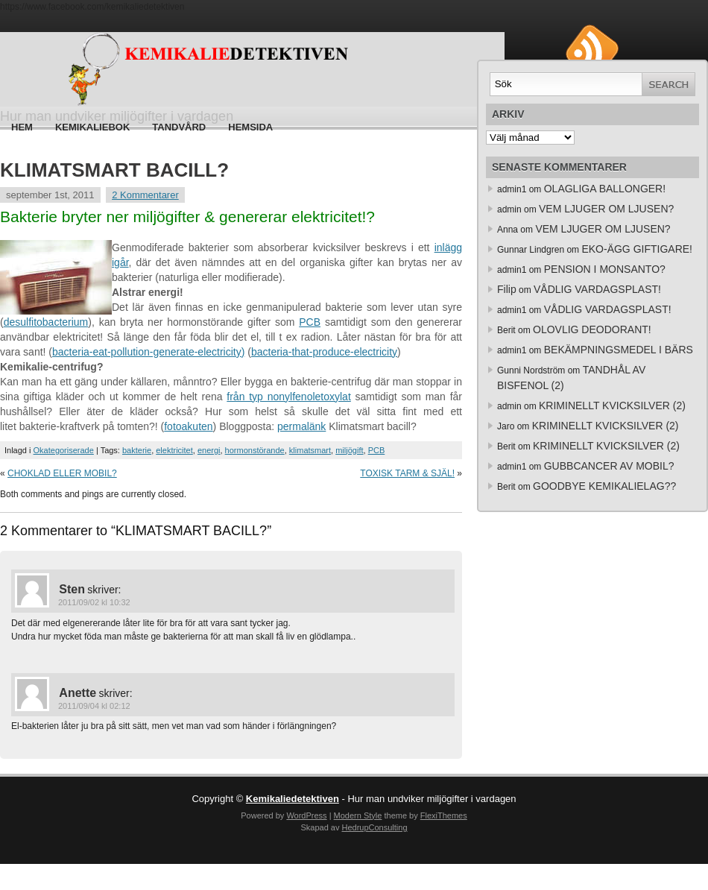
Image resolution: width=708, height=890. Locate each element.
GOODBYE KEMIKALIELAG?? (604, 486)
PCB (309, 322)
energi (209, 450)
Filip (506, 289)
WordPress (306, 815)
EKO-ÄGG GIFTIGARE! (636, 249)
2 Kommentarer (145, 195)
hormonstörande (255, 450)
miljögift (349, 450)
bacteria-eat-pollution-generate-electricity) (148, 352)
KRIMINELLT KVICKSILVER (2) (612, 405)
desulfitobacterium (46, 322)
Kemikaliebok (92, 127)
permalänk (301, 426)
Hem (22, 127)
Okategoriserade (64, 450)
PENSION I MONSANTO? (605, 269)
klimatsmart (310, 450)
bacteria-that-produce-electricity (324, 352)
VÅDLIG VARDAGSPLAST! (597, 289)
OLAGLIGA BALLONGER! (605, 189)
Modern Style (358, 815)
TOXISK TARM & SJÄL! (407, 473)
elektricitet (174, 450)
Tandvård (179, 127)
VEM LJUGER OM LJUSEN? (606, 209)
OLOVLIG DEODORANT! (592, 329)
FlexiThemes (443, 815)
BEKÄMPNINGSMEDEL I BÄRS (618, 350)
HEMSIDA (250, 127)
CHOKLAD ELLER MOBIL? (62, 473)
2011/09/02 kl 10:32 (94, 602)
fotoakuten (188, 426)
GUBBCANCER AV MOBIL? (609, 466)
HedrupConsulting (374, 827)
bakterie (136, 450)
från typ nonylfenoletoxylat (288, 397)
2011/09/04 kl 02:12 (94, 705)
